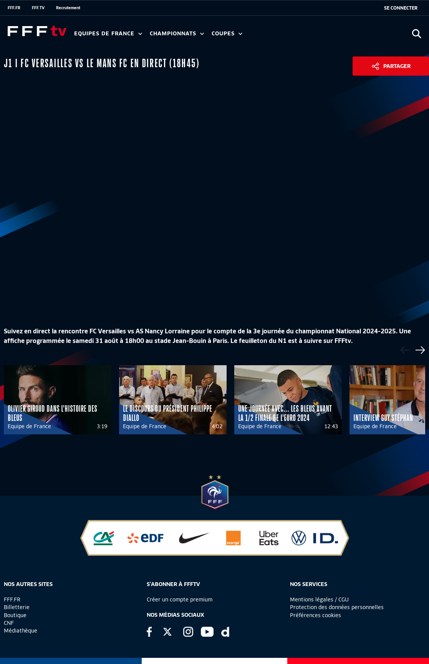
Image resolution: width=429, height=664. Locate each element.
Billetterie (17, 607)
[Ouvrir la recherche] (416, 33)
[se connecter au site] (400, 8)
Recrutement (68, 7)
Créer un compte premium (179, 599)
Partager (397, 66)
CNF (9, 623)
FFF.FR (14, 7)
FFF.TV (38, 7)
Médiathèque (20, 631)
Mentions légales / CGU (319, 599)
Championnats (177, 33)
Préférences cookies (315, 615)
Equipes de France (108, 33)
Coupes (227, 33)
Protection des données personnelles (337, 607)
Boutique (15, 615)
